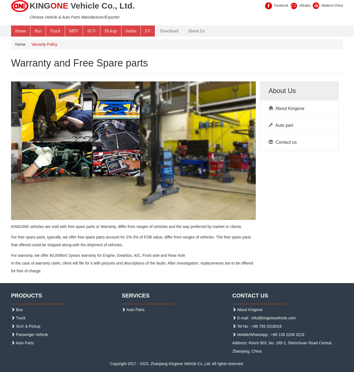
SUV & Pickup (25, 326)
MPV (74, 31)
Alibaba (305, 5)
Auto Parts (22, 343)
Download (169, 31)
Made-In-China (332, 5)
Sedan (131, 31)
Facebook (281, 5)
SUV (91, 31)
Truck (55, 31)
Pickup (111, 31)
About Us (196, 31)
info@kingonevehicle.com (273, 318)
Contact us (283, 142)
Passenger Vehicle (29, 334)
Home (20, 31)
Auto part (281, 125)
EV (148, 31)
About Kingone (286, 108)
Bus (38, 31)
